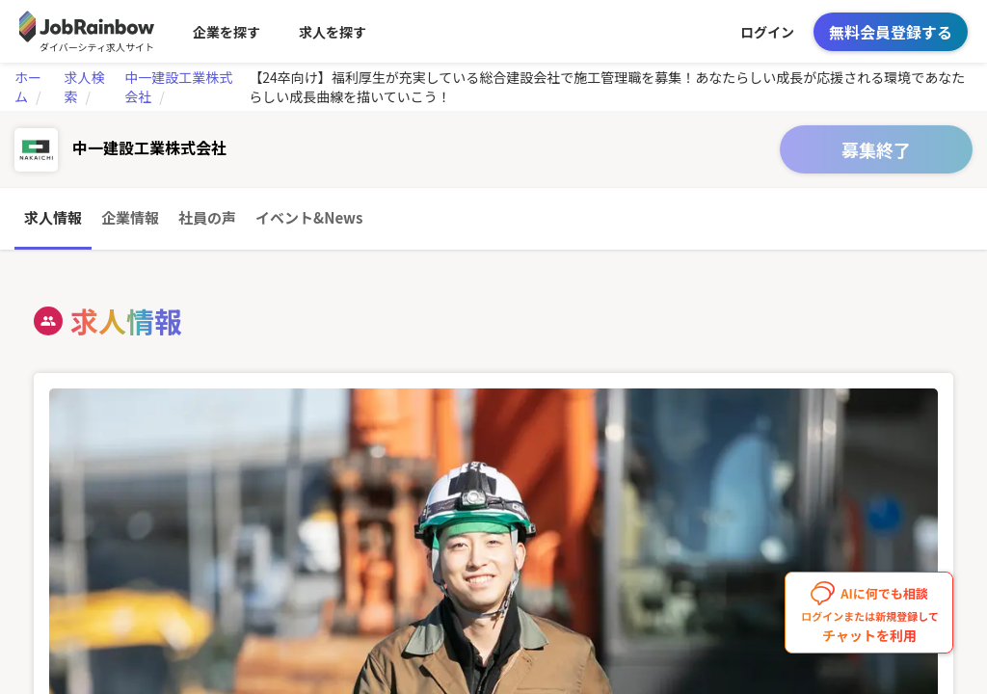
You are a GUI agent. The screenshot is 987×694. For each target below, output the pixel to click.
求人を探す (332, 31)
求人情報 (53, 217)
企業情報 (130, 217)
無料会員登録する (890, 31)
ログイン (767, 31)
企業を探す (226, 31)
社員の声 (207, 217)
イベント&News (308, 217)
